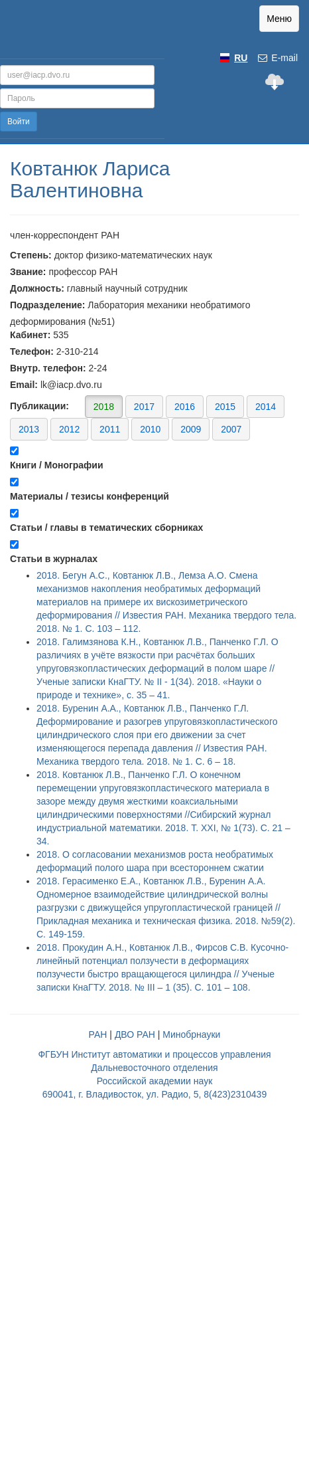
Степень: (31, 255)
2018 (103, 406)
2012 (69, 429)
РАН (98, 1034)
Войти (18, 121)
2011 (109, 429)
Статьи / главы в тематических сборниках (106, 527)
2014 (265, 406)
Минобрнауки (191, 1034)
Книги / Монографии (56, 465)
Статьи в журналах (53, 558)
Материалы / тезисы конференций (89, 496)
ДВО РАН (135, 1034)
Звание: (28, 271)
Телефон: (32, 351)
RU (240, 57)
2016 (184, 406)
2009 (190, 429)
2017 (144, 406)
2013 (29, 429)
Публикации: (147, 418)
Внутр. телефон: (48, 368)
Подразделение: (47, 305)
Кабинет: (30, 335)
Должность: (37, 288)
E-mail (277, 57)
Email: (24, 384)
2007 (231, 429)
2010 (150, 429)
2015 (225, 406)
